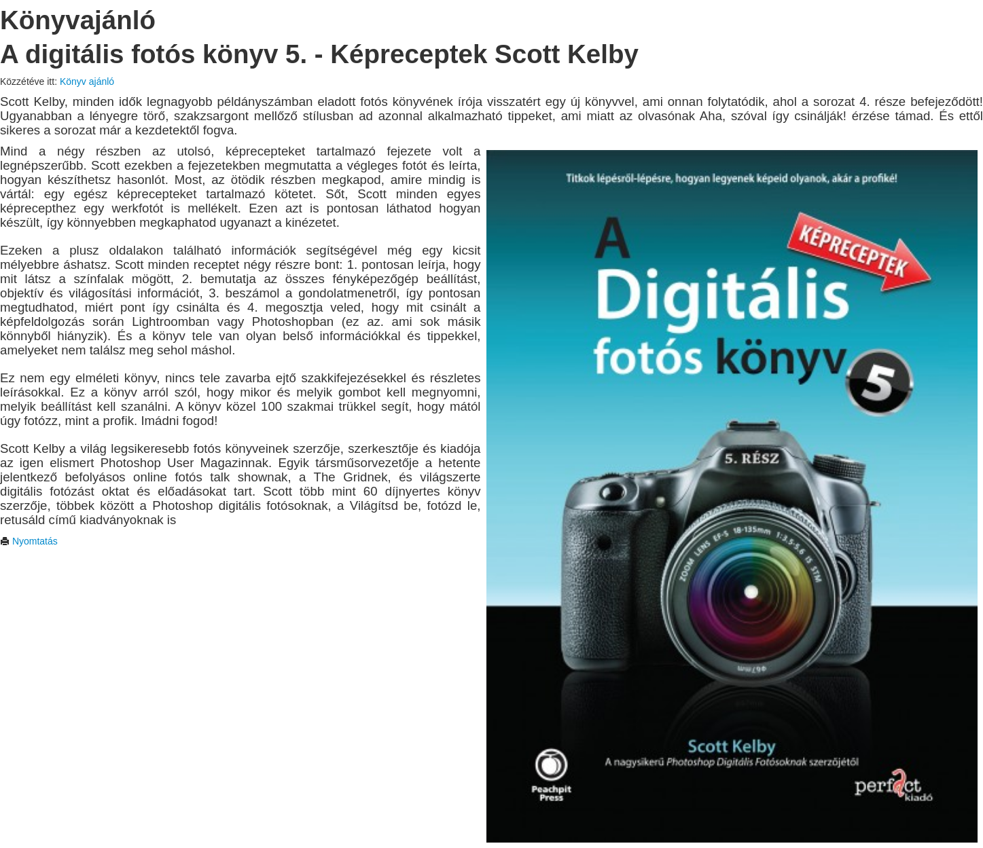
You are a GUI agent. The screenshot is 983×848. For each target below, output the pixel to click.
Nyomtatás (29, 541)
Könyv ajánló (87, 81)
